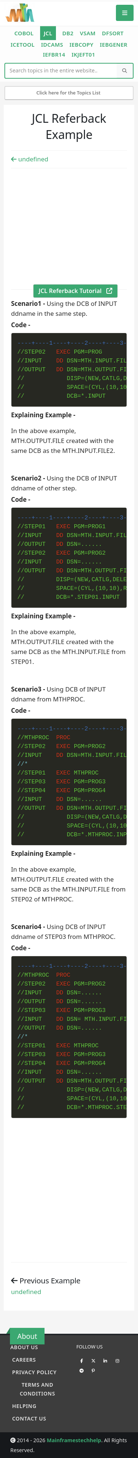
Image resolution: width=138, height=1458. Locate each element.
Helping (24, 1405)
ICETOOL (23, 44)
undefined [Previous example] (29, 159)
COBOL (23, 33)
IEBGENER (113, 44)
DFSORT (113, 33)
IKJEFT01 (83, 54)
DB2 (67, 33)
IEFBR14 (54, 54)
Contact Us (29, 1418)
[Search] (125, 71)
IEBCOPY (81, 44)
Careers (24, 1359)
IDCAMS (52, 44)
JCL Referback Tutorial (75, 291)
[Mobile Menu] (125, 13)
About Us (24, 1347)
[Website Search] (61, 71)
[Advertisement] (69, 227)
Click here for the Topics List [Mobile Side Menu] (69, 92)
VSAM (88, 33)
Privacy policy (34, 1372)
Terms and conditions (37, 1389)
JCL (48, 33)
